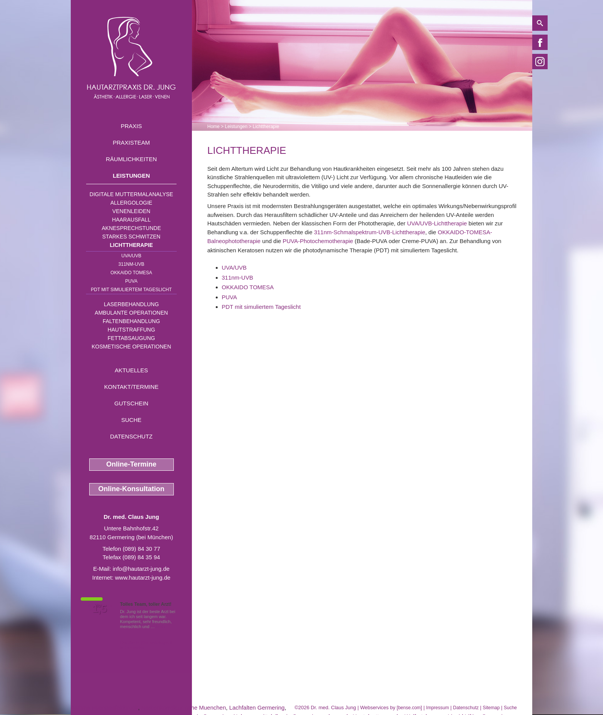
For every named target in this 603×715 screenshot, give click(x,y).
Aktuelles (131, 370)
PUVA (131, 281)
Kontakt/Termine (131, 386)
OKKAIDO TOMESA (131, 272)
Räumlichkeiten (131, 159)
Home (213, 126)
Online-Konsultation (131, 489)
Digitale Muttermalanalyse (131, 194)
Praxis (131, 126)
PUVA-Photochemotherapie (318, 241)
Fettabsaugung (131, 338)
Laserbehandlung (131, 304)
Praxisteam (131, 142)
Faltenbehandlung (131, 321)
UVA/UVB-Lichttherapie (437, 223)
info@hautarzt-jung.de (141, 568)
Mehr (161, 626)
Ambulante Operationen (131, 313)
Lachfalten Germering (257, 707)
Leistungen (131, 175)
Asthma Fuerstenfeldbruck (104, 707)
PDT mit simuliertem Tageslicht (131, 289)
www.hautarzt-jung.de (142, 577)
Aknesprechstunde (131, 228)
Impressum (437, 707)
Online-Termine (131, 464)
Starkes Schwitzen (131, 236)
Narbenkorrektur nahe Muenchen (183, 707)
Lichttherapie (131, 245)
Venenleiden (131, 211)
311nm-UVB (131, 264)
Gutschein (131, 403)
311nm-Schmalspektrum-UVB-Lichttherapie (369, 232)
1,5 (99, 609)
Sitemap (491, 707)
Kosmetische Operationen (131, 346)
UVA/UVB (132, 255)
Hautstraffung (131, 330)
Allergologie (131, 203)
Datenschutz (131, 436)
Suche (131, 420)
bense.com (409, 707)
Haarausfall (131, 220)
